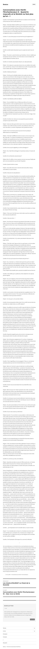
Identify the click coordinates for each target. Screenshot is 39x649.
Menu (34, 4)
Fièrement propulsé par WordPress (13, 646)
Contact (5, 637)
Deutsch (5, 642)
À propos (5, 634)
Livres (4, 631)
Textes (4, 628)
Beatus (5, 4)
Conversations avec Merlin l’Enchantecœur (19, 574)
